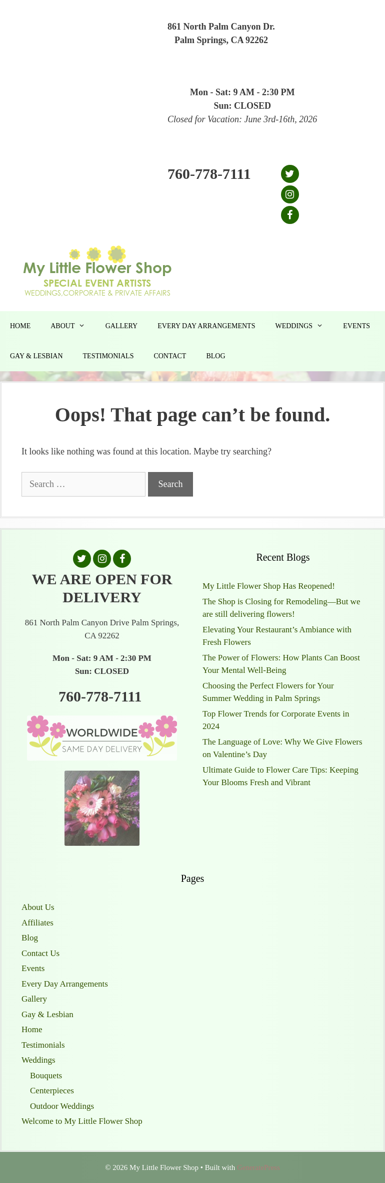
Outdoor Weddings (62, 1106)
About (72, 326)
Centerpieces (52, 1090)
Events (356, 326)
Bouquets (46, 1075)
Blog (215, 356)
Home (20, 326)
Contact (170, 356)
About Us (38, 907)
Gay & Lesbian (36, 356)
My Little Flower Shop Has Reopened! (268, 586)
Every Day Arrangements (206, 326)
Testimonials (108, 356)
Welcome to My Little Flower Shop (82, 1121)
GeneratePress (258, 1167)
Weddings (304, 326)
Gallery (122, 326)
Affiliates (38, 922)
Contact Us (41, 953)
